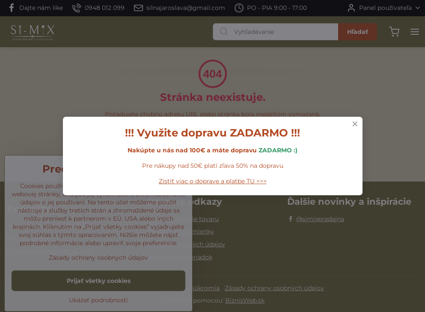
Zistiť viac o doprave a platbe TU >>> (213, 181)
